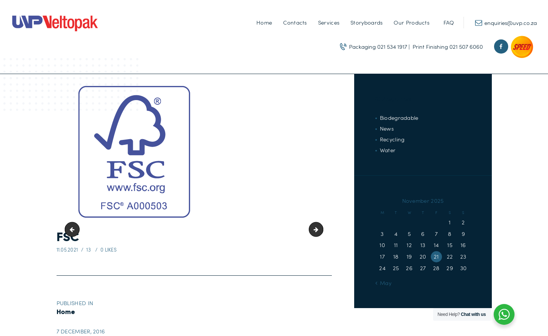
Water (388, 150)
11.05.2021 (67, 249)
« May (383, 283)
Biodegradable (399, 117)
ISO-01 (320, 229)
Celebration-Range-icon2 (74, 229)
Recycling (392, 139)
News (387, 128)
